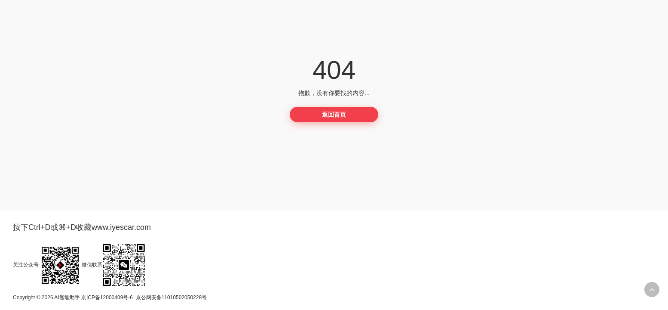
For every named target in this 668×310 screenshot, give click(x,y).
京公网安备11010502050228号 (171, 297)
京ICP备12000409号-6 (107, 297)
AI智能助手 (67, 297)
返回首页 (334, 114)
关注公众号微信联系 (79, 265)
